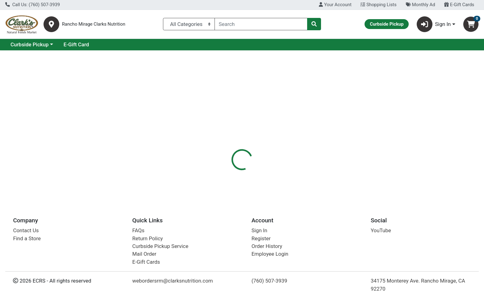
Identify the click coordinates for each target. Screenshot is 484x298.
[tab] (219, 134)
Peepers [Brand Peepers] (276, 159)
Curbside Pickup (83, 44)
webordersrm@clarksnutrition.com (172, 281)
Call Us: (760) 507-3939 (32, 4)
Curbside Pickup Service (160, 246)
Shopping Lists (378, 4)
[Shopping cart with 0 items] (471, 24)
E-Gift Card (130, 44)
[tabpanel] (342, 168)
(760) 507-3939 (269, 281)
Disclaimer (248, 134)
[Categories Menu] (189, 24)
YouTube (381, 230)
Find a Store (27, 238)
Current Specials (29, 44)
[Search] (261, 24)
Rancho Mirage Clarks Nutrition (93, 24)
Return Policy (147, 238)
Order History (267, 246)
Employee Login (270, 254)
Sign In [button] (434, 24)
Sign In (259, 230)
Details (219, 134)
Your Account (335, 4)
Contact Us (26, 230)
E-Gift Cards (459, 4)
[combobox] (261, 24)
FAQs (138, 230)
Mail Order (144, 254)
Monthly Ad (420, 4)
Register (261, 238)
